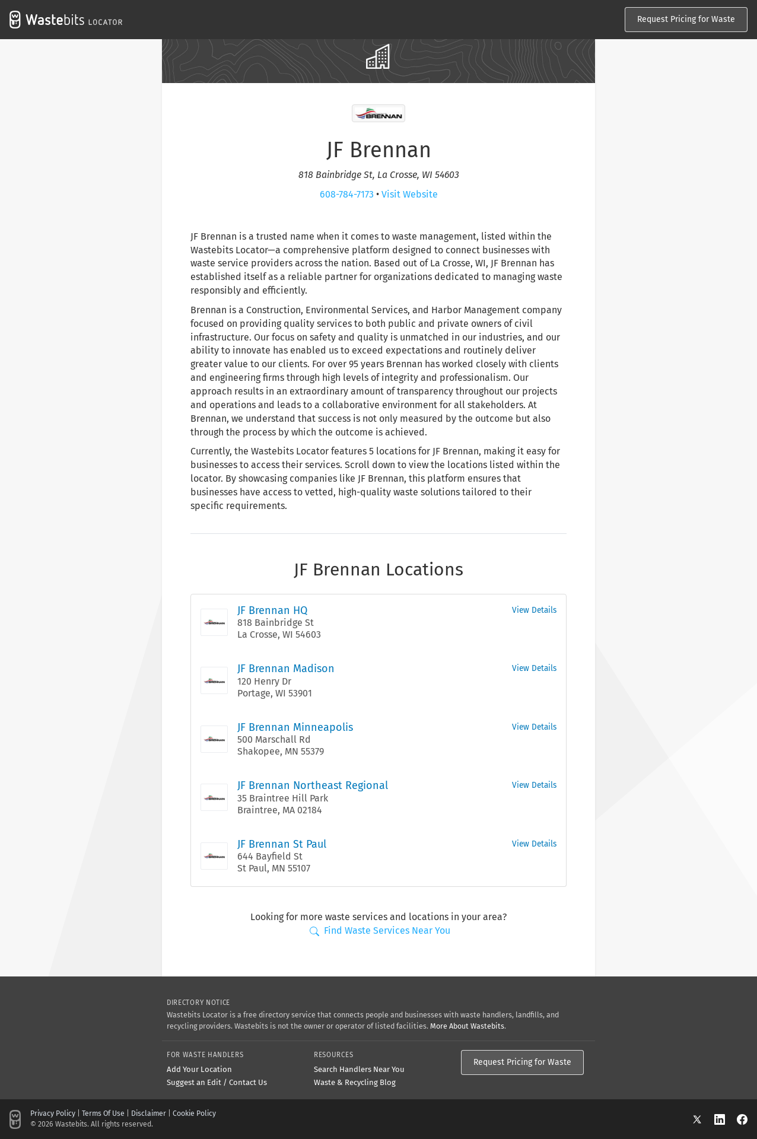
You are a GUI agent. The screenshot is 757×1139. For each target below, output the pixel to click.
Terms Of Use (103, 1113)
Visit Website (409, 194)
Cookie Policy (194, 1113)
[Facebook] (742, 1119)
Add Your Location (199, 1069)
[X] (703, 1119)
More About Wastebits (467, 1026)
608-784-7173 (347, 194)
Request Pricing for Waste (686, 19)
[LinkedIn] (725, 1119)
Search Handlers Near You (359, 1069)
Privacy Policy (52, 1113)
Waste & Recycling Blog (355, 1082)
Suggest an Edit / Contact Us (217, 1082)
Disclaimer (148, 1113)
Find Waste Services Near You (380, 930)
